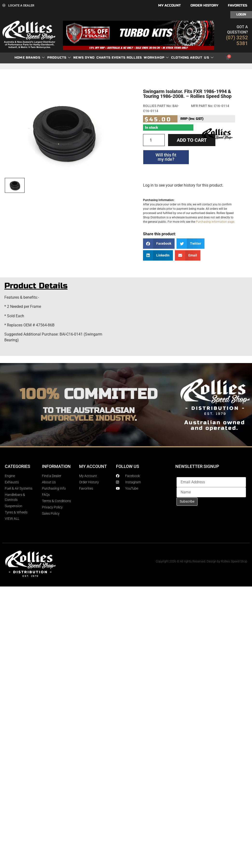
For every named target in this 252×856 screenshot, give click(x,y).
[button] (159, 243)
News (78, 58)
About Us (202, 58)
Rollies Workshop (148, 58)
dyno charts (98, 58)
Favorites (237, 5)
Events (119, 58)
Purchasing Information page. (215, 221)
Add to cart (192, 140)
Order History (204, 5)
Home (19, 58)
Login (241, 14)
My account (169, 5)
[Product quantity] (154, 140)
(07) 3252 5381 (237, 40)
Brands (35, 58)
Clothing (180, 58)
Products (59, 58)
